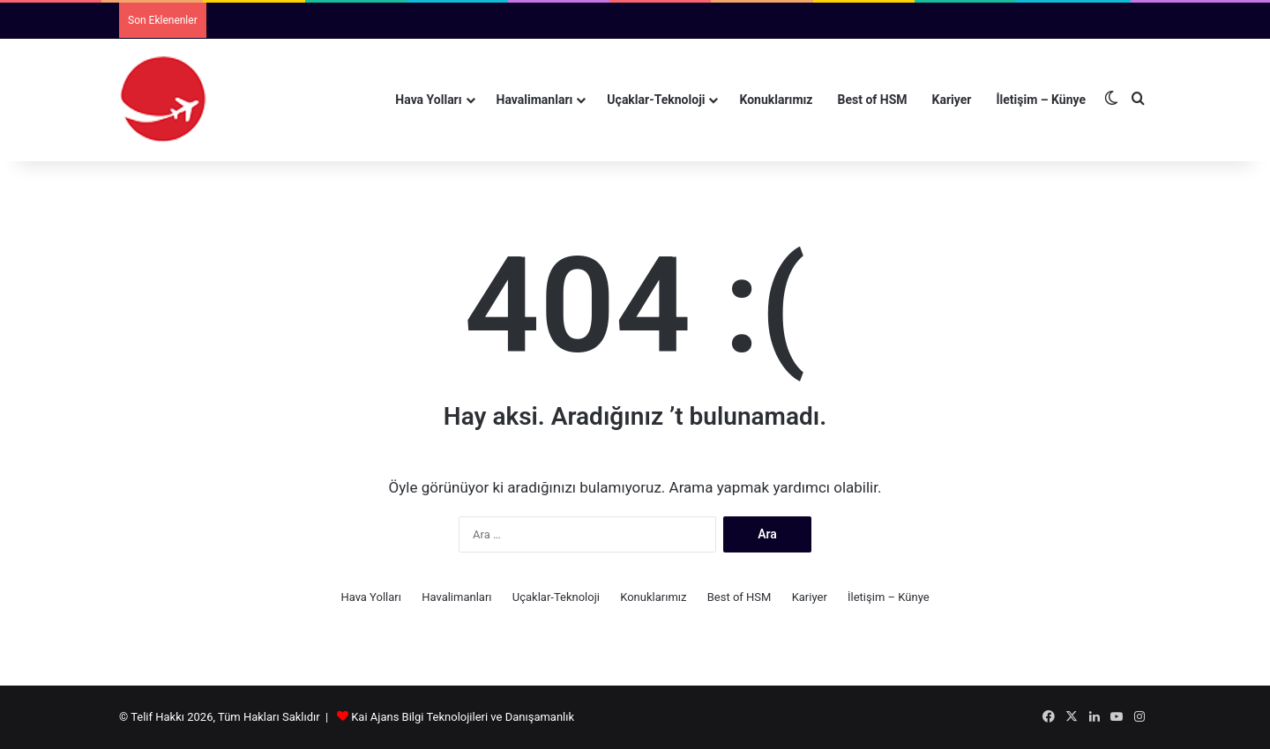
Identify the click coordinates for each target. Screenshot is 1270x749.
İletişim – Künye (1041, 100)
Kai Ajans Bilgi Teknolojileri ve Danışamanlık (462, 716)
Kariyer (952, 100)
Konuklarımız (775, 100)
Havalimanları (535, 100)
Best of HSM (873, 100)
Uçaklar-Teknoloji (656, 100)
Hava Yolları (428, 100)
